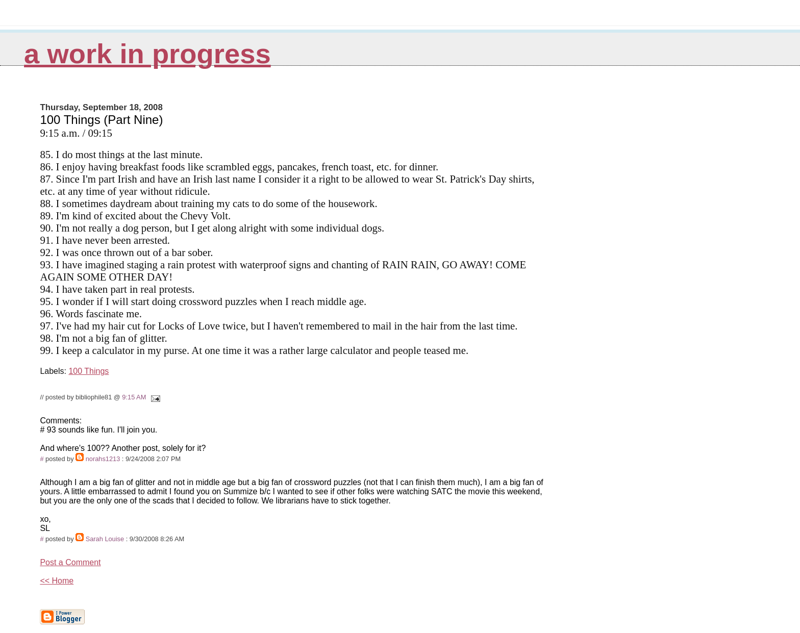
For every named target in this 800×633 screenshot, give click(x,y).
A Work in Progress (147, 53)
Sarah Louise (105, 539)
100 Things (88, 371)
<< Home (56, 580)
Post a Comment (70, 562)
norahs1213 (103, 459)
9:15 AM (134, 397)
